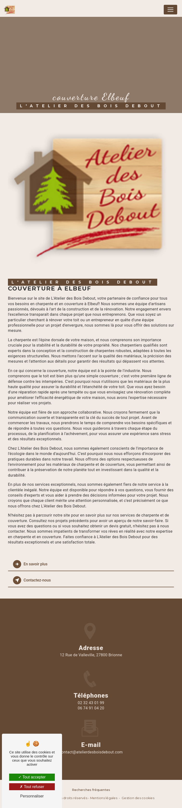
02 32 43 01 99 (91, 708)
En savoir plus (30, 564)
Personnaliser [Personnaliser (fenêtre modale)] (32, 796)
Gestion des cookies (138, 798)
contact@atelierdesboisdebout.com (91, 747)
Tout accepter (31, 777)
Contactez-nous (32, 580)
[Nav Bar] (170, 9)
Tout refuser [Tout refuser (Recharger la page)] (32, 787)
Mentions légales (103, 798)
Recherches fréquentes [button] (91, 790)
